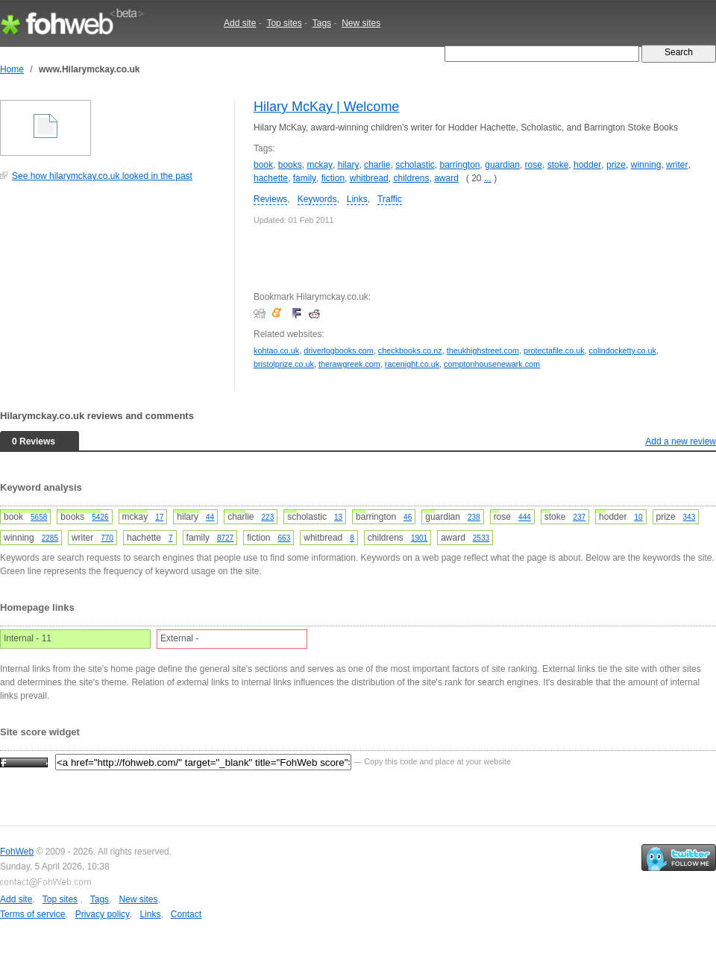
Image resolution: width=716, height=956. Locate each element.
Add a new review (680, 441)
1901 (419, 538)
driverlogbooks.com (339, 350)
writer (677, 165)
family (304, 178)
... (488, 178)
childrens (411, 178)
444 (524, 517)
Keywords (317, 199)
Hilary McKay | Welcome (326, 106)
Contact (186, 914)
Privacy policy (102, 914)
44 (210, 517)
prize (616, 165)
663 (284, 538)
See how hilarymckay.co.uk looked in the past (102, 176)
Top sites (283, 23)
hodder (587, 165)
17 (159, 517)
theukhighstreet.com (483, 350)
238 (474, 517)
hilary (348, 165)
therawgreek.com (349, 363)
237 (579, 517)
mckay (320, 165)
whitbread (369, 178)
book (263, 165)
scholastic (415, 165)
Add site (240, 23)
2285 (50, 538)
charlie (377, 165)
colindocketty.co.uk (622, 350)
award (446, 178)
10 (638, 517)
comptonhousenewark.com (492, 363)
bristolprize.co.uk (284, 363)
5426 (100, 517)
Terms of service (32, 914)
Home (12, 69)
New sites (361, 23)
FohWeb (17, 851)
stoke (558, 165)
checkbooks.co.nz (410, 350)
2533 (481, 538)
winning (646, 165)
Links (357, 199)
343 (689, 517)
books (290, 165)
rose (533, 165)
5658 (39, 517)
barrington (460, 165)
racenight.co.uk (412, 363)
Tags (322, 23)
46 (407, 517)
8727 (225, 538)
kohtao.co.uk (276, 350)
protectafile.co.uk (554, 350)
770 (107, 538)
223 (268, 517)
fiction (333, 178)
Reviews (270, 199)
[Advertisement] (112, 294)
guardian (502, 165)
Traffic (389, 199)
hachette (271, 178)
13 (338, 517)
